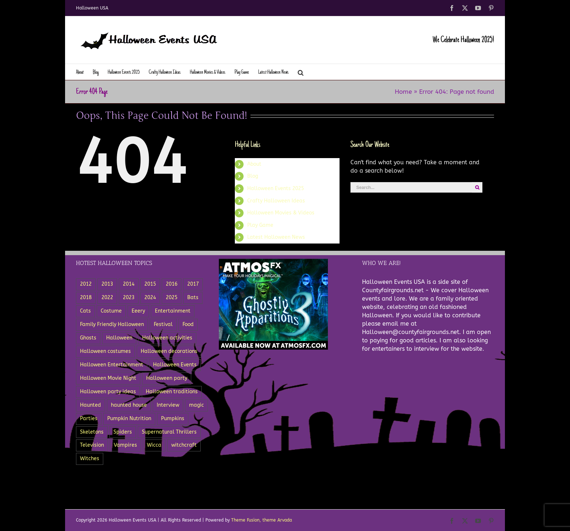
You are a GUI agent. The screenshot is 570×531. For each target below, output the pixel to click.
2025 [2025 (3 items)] (171, 297)
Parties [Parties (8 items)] (88, 418)
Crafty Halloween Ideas (276, 201)
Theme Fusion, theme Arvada (261, 520)
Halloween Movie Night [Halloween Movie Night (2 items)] (108, 378)
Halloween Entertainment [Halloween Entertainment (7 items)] (111, 365)
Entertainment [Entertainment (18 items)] (172, 311)
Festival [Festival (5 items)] (163, 324)
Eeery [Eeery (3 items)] (138, 311)
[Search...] (411, 187)
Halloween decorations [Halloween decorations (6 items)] (169, 351)
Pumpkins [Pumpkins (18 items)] (172, 418)
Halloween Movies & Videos (280, 213)
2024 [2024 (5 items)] (150, 297)
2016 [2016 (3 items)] (171, 284)
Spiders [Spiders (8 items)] (122, 432)
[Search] (477, 187)
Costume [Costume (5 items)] (111, 311)
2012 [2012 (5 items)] (86, 284)
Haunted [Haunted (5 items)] (90, 405)
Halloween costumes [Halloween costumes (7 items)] (105, 351)
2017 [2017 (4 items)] (193, 284)
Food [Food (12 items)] (188, 324)
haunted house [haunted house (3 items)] (129, 405)
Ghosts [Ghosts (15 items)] (88, 338)
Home (403, 91)
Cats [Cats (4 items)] (85, 311)
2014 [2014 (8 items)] (129, 284)
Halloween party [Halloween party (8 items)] (166, 378)
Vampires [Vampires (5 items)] (125, 445)
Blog (252, 176)
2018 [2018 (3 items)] (86, 297)
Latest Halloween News (276, 237)
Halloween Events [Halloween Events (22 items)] (175, 365)
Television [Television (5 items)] (92, 445)
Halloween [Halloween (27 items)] (119, 338)
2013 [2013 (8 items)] (107, 284)
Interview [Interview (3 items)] (168, 405)
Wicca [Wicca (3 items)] (154, 445)
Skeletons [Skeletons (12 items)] (92, 432)
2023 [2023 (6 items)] (129, 297)
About (254, 164)
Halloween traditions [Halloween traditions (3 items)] (172, 392)
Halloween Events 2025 (275, 188)
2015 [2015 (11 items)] (150, 284)
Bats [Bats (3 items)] (192, 297)
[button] (301, 72)
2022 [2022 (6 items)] (107, 297)
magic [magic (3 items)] (196, 405)
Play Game (260, 225)
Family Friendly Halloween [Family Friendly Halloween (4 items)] (112, 324)
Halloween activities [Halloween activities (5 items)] (167, 338)
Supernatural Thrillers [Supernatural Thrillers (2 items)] (169, 432)
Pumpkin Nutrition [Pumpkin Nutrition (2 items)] (129, 418)
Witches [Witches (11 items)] (89, 458)
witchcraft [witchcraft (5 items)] (184, 445)
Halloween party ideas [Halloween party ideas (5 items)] (108, 392)
